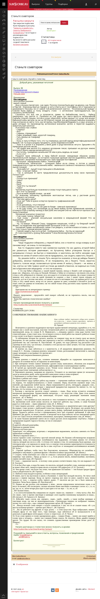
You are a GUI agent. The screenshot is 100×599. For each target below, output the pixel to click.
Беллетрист (51, 30)
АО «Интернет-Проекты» (19, 590)
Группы (50, 2)
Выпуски (37, 2)
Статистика (47, 37)
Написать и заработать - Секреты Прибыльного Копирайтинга (23, 30)
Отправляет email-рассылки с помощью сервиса (54, 9)
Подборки (64, 2)
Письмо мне (19, 93)
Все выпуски (56, 57)
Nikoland (91, 589)
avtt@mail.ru (24, 537)
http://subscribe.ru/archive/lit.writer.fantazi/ (32, 304)
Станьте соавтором (22, 16)
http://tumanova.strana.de (26, 291)
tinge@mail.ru (26, 535)
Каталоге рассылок (21, 44)
